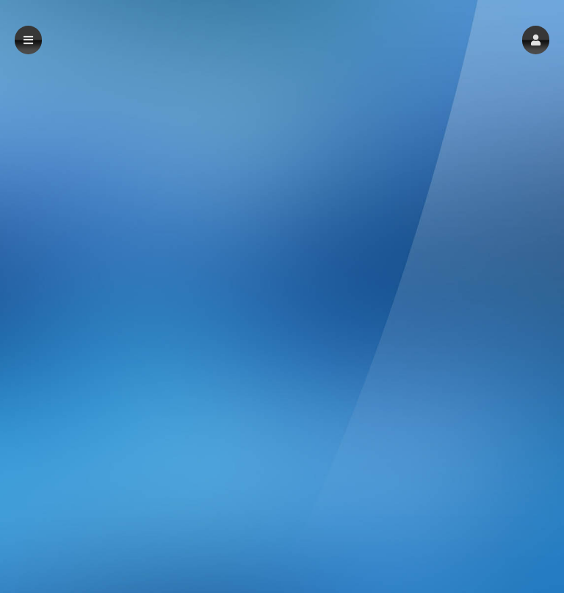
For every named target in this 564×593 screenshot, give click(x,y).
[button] (535, 40)
